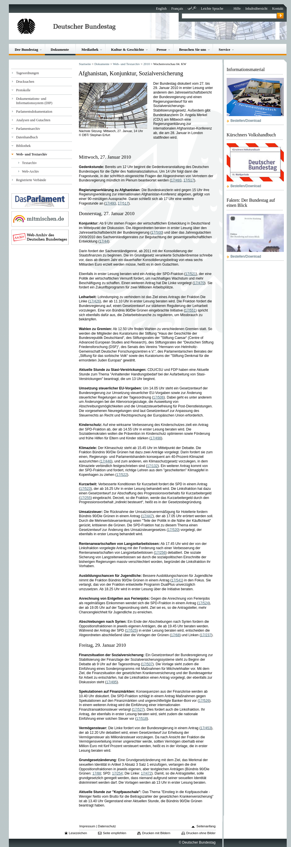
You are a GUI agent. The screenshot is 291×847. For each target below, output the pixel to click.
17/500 (157, 233)
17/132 (152, 466)
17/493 (176, 180)
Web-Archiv (30, 171)
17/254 (117, 773)
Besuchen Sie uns (192, 49)
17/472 (146, 773)
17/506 (158, 397)
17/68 (175, 635)
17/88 (96, 773)
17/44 (103, 241)
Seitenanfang (206, 826)
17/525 (131, 630)
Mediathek (90, 49)
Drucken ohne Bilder (201, 833)
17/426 (94, 301)
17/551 (190, 310)
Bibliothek (23, 146)
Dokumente (60, 49)
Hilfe (237, 9)
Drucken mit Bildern (156, 833)
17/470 (199, 283)
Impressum (87, 826)
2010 (146, 64)
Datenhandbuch (27, 137)
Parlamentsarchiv (28, 129)
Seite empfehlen (114, 833)
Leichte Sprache (212, 9)
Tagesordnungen (27, 73)
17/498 (156, 438)
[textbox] (229, 16)
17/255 (85, 498)
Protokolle (23, 90)
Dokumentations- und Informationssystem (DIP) (34, 101)
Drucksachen (25, 82)
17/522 (121, 475)
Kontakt (277, 9)
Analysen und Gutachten (33, 120)
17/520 (173, 530)
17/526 (204, 701)
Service (224, 49)
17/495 (111, 682)
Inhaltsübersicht (256, 9)
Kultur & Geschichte (127, 49)
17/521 (190, 274)
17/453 (206, 728)
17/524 (203, 603)
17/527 (138, 709)
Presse (162, 49)
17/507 (147, 664)
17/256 (160, 553)
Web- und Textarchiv (31, 154)
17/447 (147, 516)
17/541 (177, 580)
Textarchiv (29, 163)
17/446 (106, 461)
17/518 (141, 719)
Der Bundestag (26, 49)
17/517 (189, 180)
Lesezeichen (78, 833)
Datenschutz (107, 826)
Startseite (85, 64)
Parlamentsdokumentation (34, 112)
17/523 (85, 489)
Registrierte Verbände (31, 180)
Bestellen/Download (245, 121)
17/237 (206, 635)
